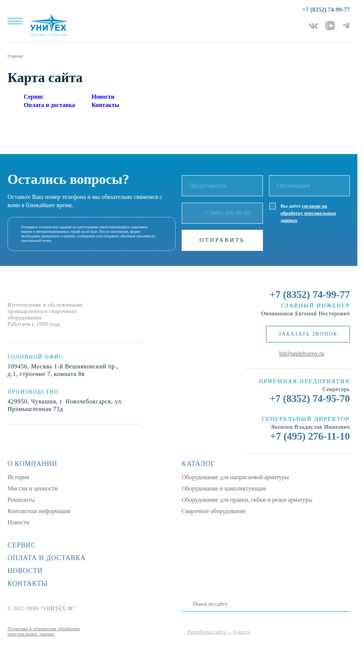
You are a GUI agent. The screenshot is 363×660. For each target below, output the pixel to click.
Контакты (105, 105)
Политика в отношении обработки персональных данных (44, 631)
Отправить (222, 240)
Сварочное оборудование (214, 511)
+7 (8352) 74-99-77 (326, 9)
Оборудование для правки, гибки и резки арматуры (247, 500)
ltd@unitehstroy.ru (301, 353)
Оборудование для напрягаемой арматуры (235, 477)
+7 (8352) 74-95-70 (310, 398)
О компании (32, 464)
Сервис (34, 96)
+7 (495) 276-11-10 (310, 436)
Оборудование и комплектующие (224, 488)
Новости (102, 96)
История (18, 477)
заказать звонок (308, 334)
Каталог (198, 464)
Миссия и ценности (33, 488)
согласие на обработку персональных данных (308, 213)
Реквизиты (21, 500)
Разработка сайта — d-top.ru (218, 632)
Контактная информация (39, 511)
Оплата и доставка (49, 105)
